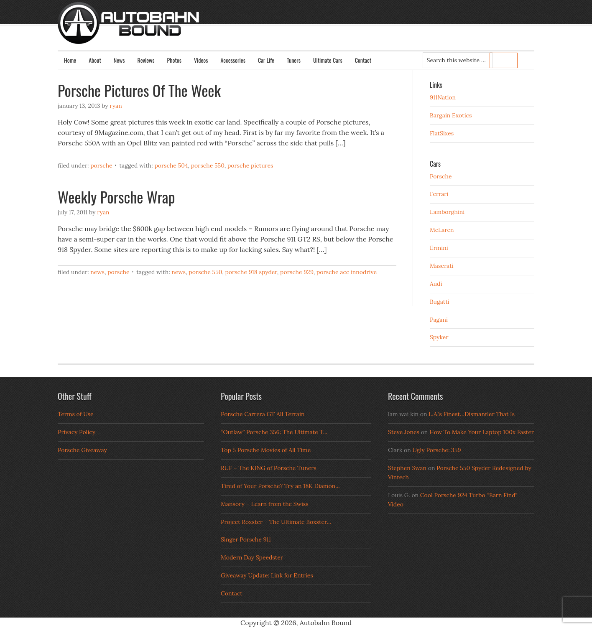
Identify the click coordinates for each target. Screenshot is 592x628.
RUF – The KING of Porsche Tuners (268, 468)
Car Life (266, 60)
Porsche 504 (171, 165)
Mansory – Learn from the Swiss (265, 504)
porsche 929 (297, 272)
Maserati (442, 266)
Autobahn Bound (309, 30)
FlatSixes (442, 133)
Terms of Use (76, 414)
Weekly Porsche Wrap (116, 197)
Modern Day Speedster (252, 557)
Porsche (101, 165)
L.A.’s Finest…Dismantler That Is (472, 414)
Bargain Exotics (451, 115)
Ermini (439, 248)
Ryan (116, 105)
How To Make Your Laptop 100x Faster (481, 432)
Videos (201, 60)
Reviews (146, 60)
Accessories (232, 60)
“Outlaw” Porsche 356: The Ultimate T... (274, 432)
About (95, 60)
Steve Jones (403, 432)
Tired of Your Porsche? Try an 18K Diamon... (280, 486)
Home (70, 60)
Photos (174, 60)
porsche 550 (208, 165)
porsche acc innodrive (346, 272)
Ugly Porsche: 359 (436, 450)
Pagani (439, 319)
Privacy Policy (76, 432)
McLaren (442, 230)
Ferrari (439, 194)
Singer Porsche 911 (246, 539)
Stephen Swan (407, 468)
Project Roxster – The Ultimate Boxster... (276, 522)
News (119, 60)
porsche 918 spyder (251, 272)
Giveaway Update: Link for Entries (267, 575)
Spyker (439, 337)
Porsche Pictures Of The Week (139, 90)
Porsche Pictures (250, 165)
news (178, 272)
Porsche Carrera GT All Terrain (263, 414)
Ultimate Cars (327, 60)
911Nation (443, 97)
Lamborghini (447, 212)
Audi (436, 283)
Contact (363, 60)
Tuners (294, 60)
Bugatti (439, 301)
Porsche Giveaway (82, 450)
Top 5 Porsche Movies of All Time (266, 450)
